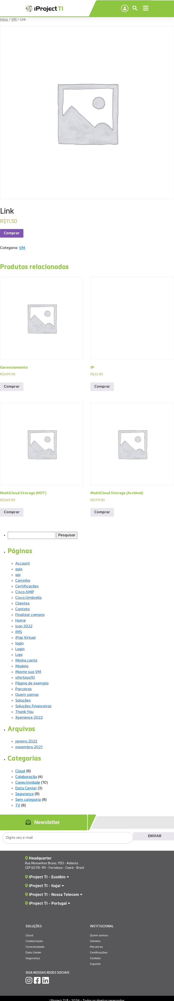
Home (20, 621)
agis (18, 569)
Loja (18, 655)
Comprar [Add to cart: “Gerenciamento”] (12, 387)
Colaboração (26, 777)
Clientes (22, 603)
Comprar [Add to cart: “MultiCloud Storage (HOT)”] (12, 512)
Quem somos (27, 695)
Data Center (26, 788)
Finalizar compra (29, 615)
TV (17, 805)
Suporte (95, 964)
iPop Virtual (25, 638)
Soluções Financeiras (33, 706)
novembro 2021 (28, 747)
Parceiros (23, 689)
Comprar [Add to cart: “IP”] (102, 387)
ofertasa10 (25, 678)
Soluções (23, 701)
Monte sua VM (28, 672)
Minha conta (26, 661)
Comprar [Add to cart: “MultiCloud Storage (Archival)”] (102, 512)
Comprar (12, 233)
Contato (22, 609)
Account (22, 564)
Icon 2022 (23, 626)
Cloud (20, 771)
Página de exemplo (31, 683)
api (18, 575)
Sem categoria (28, 800)
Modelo (21, 666)
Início (4, 19)
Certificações (27, 586)
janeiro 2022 (26, 741)
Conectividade (27, 783)
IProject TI (44, 8)
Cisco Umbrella (28, 598)
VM (13, 19)
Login (20, 649)
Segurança (24, 794)
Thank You (24, 712)
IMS (18, 632)
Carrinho (22, 581)
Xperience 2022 (29, 718)
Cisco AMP (24, 592)
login (19, 643)
